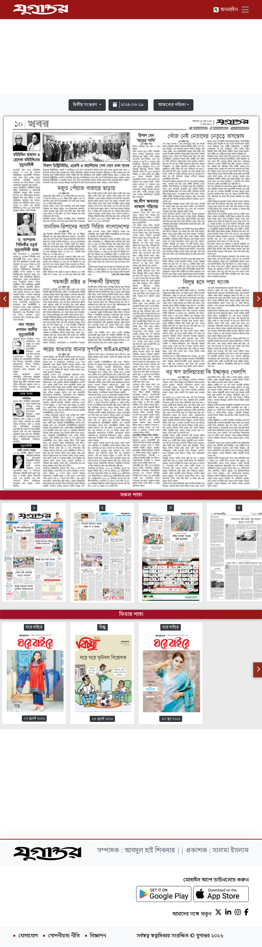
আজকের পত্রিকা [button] (172, 104)
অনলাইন (225, 9)
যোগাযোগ (28, 936)
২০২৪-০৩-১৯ (128, 104)
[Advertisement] (131, 48)
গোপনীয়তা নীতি (64, 936)
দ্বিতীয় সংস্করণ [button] (85, 104)
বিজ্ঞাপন (98, 936)
